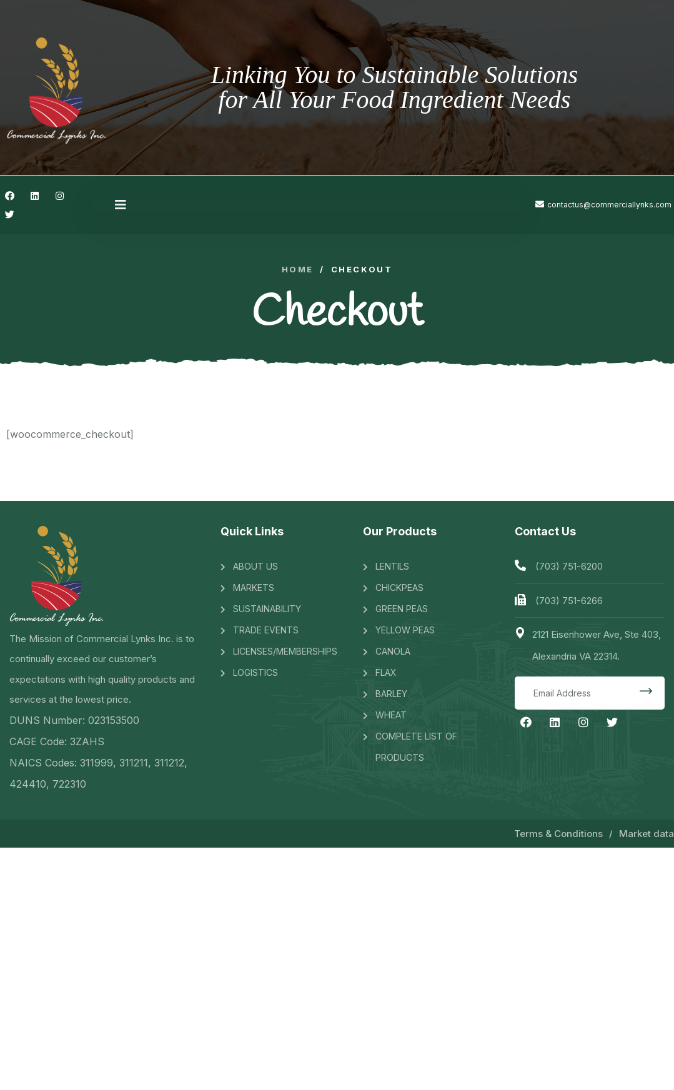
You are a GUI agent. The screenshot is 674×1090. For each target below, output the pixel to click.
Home (298, 269)
